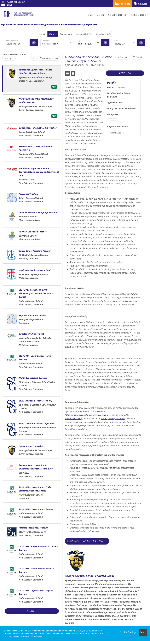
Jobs (100, 15)
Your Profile (117, 15)
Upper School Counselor (31, 446)
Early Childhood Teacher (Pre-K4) (35, 400)
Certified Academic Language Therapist (39, 212)
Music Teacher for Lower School (34, 270)
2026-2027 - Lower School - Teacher (36, 509)
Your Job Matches (84, 33)
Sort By (8, 58)
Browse (52, 33)
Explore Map (66, 33)
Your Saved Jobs (103, 33)
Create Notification (49, 58)
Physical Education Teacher (32, 231)
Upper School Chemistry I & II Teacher (37, 127)
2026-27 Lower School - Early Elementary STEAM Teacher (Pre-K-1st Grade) (38, 293)
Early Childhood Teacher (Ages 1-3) (36, 423)
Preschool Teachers (28, 193)
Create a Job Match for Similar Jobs (88, 541)
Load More (32, 611)
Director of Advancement (31, 333)
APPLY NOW (125, 73)
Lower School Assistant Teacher (35, 250)
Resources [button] (138, 15)
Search (42, 33)
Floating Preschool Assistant (33, 527)
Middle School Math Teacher (33, 377)
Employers (140, 3)
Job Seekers (122, 3)
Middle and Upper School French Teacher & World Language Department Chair (39, 172)
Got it (143, 632)
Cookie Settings (128, 632)
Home (89, 15)
